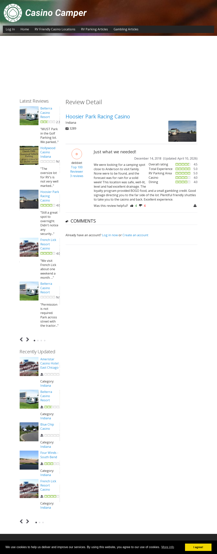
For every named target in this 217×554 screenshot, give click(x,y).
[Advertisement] (108, 70)
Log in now (110, 235)
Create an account (135, 235)
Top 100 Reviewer (76, 169)
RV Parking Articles (94, 29)
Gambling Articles (126, 29)
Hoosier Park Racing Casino (49, 196)
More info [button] (168, 547)
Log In (10, 29)
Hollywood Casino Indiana (47, 152)
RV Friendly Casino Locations (55, 29)
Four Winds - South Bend (49, 455)
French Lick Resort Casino (48, 244)
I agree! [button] (198, 547)
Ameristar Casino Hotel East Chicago (49, 363)
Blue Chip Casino (47, 426)
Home (24, 29)
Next (27, 339)
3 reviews (76, 176)
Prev (22, 339)
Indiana (45, 385)
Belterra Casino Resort (46, 112)
